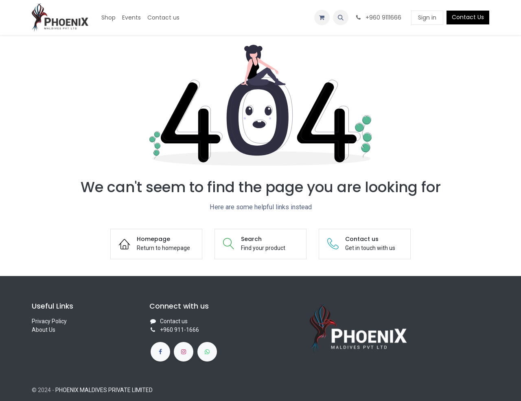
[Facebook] (160, 352)
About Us (43, 329)
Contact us (174, 321)
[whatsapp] (207, 352)
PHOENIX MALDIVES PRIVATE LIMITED (104, 390)
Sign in (427, 17)
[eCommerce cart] (322, 17)
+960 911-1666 (179, 329)
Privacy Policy (49, 321)
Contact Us (468, 17)
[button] (340, 17)
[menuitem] (108, 17)
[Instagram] (183, 352)
